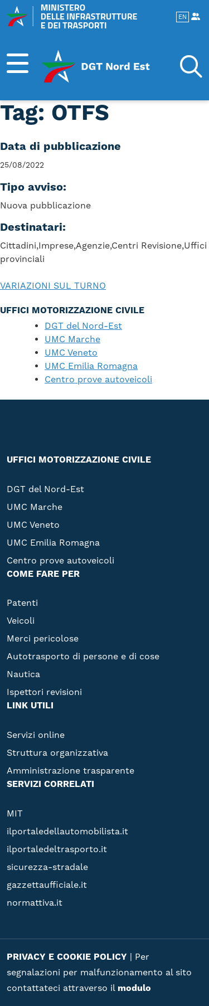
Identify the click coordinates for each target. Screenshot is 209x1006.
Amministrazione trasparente (70, 770)
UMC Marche (72, 339)
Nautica (23, 674)
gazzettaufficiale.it (47, 885)
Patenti (22, 603)
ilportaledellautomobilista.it (67, 831)
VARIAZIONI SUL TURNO (53, 285)
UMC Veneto (71, 352)
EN (182, 17)
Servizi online (36, 735)
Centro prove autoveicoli (98, 379)
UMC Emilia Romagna (91, 366)
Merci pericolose (43, 638)
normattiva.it (34, 902)
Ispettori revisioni (44, 692)
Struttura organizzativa (57, 753)
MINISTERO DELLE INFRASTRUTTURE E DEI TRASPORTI (72, 16)
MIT (15, 813)
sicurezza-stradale (47, 867)
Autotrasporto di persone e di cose (83, 656)
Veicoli (21, 620)
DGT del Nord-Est (83, 326)
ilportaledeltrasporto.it (57, 849)
